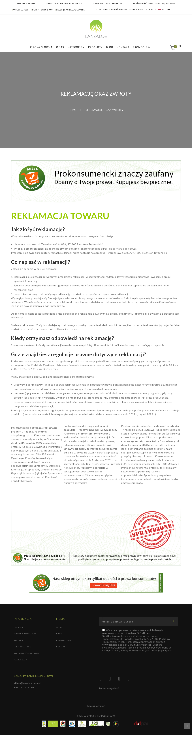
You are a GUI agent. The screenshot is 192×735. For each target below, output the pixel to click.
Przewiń (187, 726)
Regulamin (20, 640)
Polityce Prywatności (144, 650)
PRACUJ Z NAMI (63, 640)
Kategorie (75, 47)
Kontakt (123, 47)
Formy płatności (22, 647)
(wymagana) (137, 640)
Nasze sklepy (20, 660)
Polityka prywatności (25, 634)
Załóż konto (118, 9)
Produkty (95, 47)
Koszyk (175, 46)
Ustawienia (136, 9)
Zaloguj (102, 9)
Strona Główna (40, 47)
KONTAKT (60, 647)
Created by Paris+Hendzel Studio (96, 716)
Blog (109, 47)
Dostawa (18, 627)
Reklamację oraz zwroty (27, 653)
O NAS (59, 627)
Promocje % (141, 47)
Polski (164, 9)
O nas (60, 47)
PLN (151, 9)
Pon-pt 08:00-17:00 (42, 9)
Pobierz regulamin (109, 688)
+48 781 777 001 (20, 9)
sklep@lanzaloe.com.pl (70, 9)
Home (73, 109)
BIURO (59, 634)
